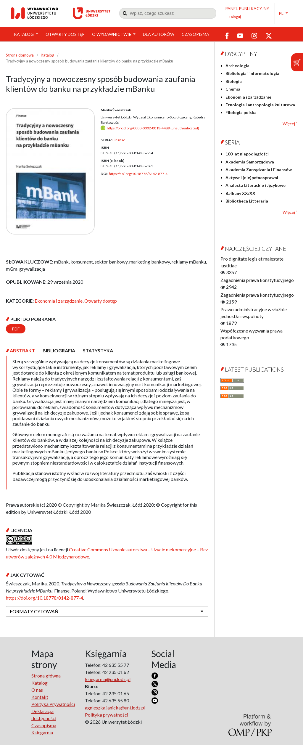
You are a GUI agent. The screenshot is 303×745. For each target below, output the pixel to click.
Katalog (24, 34)
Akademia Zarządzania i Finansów (258, 169)
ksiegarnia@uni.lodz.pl (107, 679)
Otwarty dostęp (65, 34)
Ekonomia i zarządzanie (59, 301)
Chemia (232, 88)
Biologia (233, 81)
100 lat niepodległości (247, 153)
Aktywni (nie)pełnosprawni (251, 177)
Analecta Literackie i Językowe (255, 185)
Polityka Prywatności (53, 704)
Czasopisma (195, 34)
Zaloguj (234, 17)
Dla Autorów (158, 34)
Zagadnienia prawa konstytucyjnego (257, 280)
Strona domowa (20, 55)
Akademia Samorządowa (249, 161)
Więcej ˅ (290, 123)
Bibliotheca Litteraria (246, 200)
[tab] (22, 350)
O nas (37, 690)
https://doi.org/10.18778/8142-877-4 (138, 173)
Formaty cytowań (34, 611)
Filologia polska (241, 112)
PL (281, 13)
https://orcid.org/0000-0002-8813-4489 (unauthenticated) (153, 128)
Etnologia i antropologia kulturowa (260, 104)
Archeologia (237, 65)
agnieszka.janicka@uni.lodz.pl (115, 707)
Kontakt (39, 697)
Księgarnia (42, 732)
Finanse (118, 140)
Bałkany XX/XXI (241, 193)
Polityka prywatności (106, 714)
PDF (16, 328)
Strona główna (46, 675)
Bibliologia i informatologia (252, 73)
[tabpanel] (107, 422)
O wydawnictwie (112, 34)
